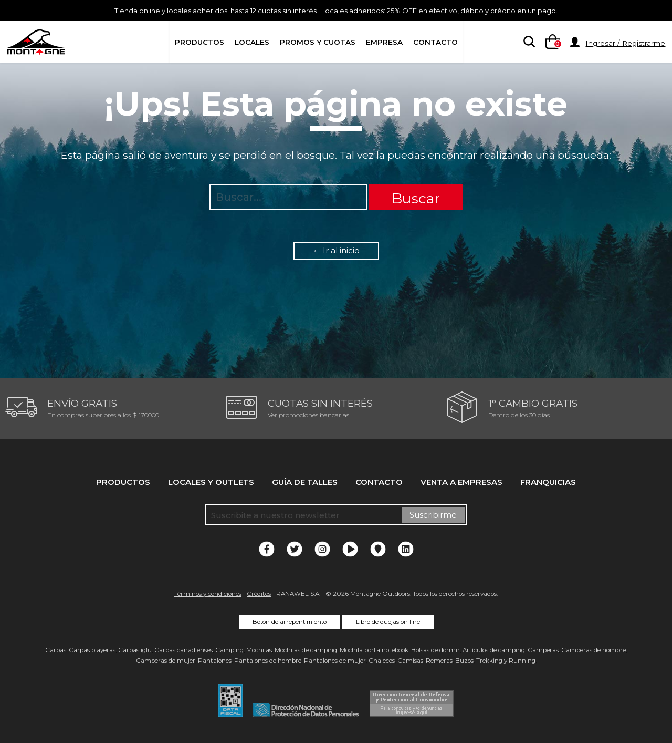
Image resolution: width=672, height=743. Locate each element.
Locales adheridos (357, 10)
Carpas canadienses (183, 650)
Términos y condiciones (208, 593)
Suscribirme (433, 515)
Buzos (464, 660)
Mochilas (259, 650)
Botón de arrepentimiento (290, 621)
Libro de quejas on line (388, 621)
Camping (229, 650)
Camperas (543, 650)
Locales (252, 42)
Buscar (416, 198)
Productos (199, 42)
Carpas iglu (135, 650)
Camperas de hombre (593, 650)
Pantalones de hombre (267, 660)
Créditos (259, 593)
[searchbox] (527, 42)
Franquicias (548, 482)
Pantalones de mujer (335, 660)
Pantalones (215, 660)
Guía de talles (305, 482)
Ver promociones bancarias (308, 415)
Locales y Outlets (211, 482)
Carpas (55, 650)
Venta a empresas (461, 482)
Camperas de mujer (165, 660)
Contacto (435, 42)
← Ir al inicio (336, 250)
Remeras (439, 660)
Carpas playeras (92, 650)
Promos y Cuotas (317, 42)
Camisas (410, 660)
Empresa (384, 42)
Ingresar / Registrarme (625, 43)
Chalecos (382, 660)
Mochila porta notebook (374, 650)
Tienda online (103, 10)
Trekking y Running (506, 660)
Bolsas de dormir (435, 650)
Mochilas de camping (306, 650)
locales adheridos (173, 10)
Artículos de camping (494, 650)
